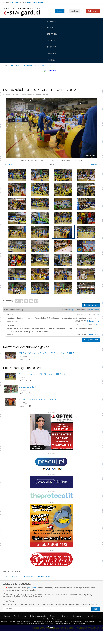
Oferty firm (51, 47)
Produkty (52, 54)
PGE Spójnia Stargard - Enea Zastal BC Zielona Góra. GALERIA (46, 353)
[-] (85, 321)
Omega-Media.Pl (45, 576)
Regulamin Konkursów (51, 619)
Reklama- (65, 616)
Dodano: (80, 314)
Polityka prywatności (38, 616)
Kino (24, 616)
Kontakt (7, 616)
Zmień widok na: (82, 310)
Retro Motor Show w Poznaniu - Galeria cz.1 (39, 399)
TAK (5, 601)
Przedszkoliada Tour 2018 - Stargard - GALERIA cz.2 (42, 374)
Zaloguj (59, 11)
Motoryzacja (52, 41)
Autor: (9, 321)
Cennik (16, 616)
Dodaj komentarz (91, 305)
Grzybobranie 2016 (27, 386)
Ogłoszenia (52, 28)
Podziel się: (8, 301)
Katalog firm (51, 34)
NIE (11, 601)
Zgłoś (97, 314)
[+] (79, 321)
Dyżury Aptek (78, 616)
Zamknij (51, 627)
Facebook (21, 300)
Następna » (95, 164)
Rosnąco (71, 310)
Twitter (16, 300)
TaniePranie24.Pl (13, 576)
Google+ (26, 300)
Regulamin (54, 616)
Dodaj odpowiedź (93, 321)
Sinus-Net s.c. (29, 576)
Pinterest (36, 300)
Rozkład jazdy (92, 616)
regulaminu (32, 588)
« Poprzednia (8, 164)
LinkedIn (31, 300)
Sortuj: (65, 310)
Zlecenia (51, 60)
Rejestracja (74, 11)
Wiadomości (52, 21)
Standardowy (94, 310)
